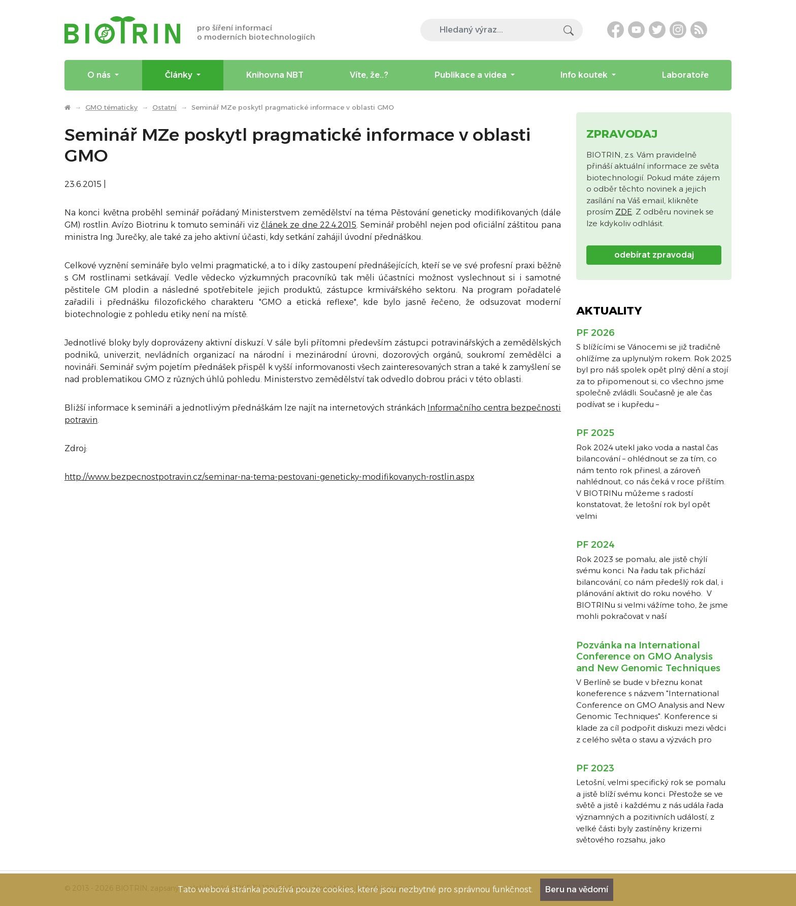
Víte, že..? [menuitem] (369, 75)
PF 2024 (595, 544)
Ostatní (164, 107)
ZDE (623, 211)
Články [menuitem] (179, 75)
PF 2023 (595, 768)
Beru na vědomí (576, 889)
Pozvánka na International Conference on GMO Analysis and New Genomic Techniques (648, 657)
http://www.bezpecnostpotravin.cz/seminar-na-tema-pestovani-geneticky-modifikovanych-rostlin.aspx (269, 477)
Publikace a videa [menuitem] (472, 75)
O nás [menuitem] (100, 75)
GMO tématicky (111, 107)
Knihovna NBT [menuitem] (275, 75)
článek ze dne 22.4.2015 (308, 225)
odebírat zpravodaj (654, 255)
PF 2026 (595, 332)
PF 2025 (595, 433)
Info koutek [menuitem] (585, 75)
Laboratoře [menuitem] (685, 75)
